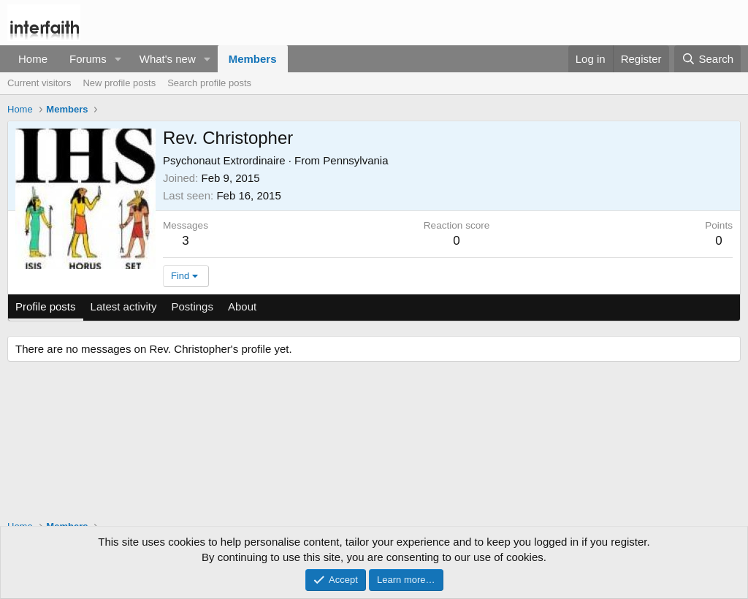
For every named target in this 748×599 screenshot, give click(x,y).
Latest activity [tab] (124, 306)
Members (253, 59)
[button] (118, 58)
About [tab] (242, 306)
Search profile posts (209, 82)
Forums (88, 59)
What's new (168, 59)
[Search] (707, 58)
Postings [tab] (192, 306)
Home (32, 59)
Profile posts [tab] (45, 306)
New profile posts (119, 82)
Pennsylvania (355, 160)
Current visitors (39, 82)
